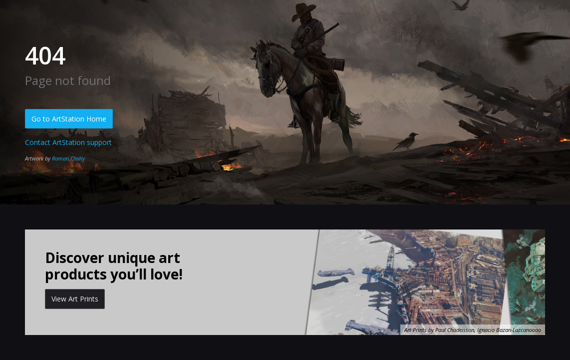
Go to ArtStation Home (68, 119)
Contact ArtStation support (68, 142)
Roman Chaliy (68, 158)
